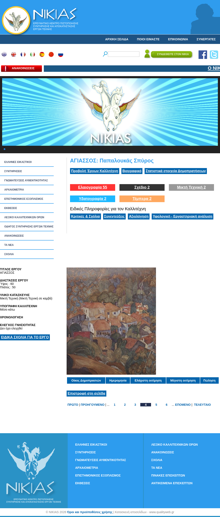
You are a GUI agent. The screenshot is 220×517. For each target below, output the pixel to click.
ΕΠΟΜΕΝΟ (183, 404)
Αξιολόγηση (138, 216)
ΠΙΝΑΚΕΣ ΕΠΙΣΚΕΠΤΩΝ (168, 475)
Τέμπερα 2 (142, 199)
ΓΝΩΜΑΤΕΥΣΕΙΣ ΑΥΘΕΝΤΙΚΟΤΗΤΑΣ (26, 180)
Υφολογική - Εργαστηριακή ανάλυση (182, 216)
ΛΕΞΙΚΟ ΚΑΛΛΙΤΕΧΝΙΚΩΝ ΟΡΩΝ (24, 217)
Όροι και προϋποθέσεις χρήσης (89, 512)
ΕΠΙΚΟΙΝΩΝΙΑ (178, 39)
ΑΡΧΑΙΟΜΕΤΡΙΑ (14, 189)
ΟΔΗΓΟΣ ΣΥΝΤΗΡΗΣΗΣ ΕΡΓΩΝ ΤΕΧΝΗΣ (28, 226)
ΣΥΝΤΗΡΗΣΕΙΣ (13, 171)
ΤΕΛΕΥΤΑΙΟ (202, 404)
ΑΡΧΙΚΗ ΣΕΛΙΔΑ (116, 39)
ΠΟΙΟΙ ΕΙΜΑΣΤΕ (148, 39)
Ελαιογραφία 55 (92, 187)
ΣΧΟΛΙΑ (9, 254)
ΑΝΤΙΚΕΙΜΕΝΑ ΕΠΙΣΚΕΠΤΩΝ (171, 483)
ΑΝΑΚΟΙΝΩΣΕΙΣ (14, 235)
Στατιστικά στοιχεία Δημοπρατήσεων (176, 171)
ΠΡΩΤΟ (72, 404)
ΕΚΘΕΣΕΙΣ (10, 208)
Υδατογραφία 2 (92, 199)
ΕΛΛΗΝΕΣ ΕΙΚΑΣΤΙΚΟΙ (18, 162)
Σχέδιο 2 (142, 187)
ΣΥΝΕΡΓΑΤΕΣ (206, 39)
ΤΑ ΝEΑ (9, 244)
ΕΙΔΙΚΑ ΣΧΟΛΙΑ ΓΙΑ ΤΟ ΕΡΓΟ (25, 337)
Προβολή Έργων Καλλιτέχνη (94, 171)
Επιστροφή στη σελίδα (86, 393)
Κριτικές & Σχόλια (85, 216)
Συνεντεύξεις (114, 216)
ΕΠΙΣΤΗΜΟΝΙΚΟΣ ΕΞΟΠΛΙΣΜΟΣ (23, 198)
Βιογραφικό (131, 171)
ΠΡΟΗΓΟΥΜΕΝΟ (93, 404)
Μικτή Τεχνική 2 (191, 187)
